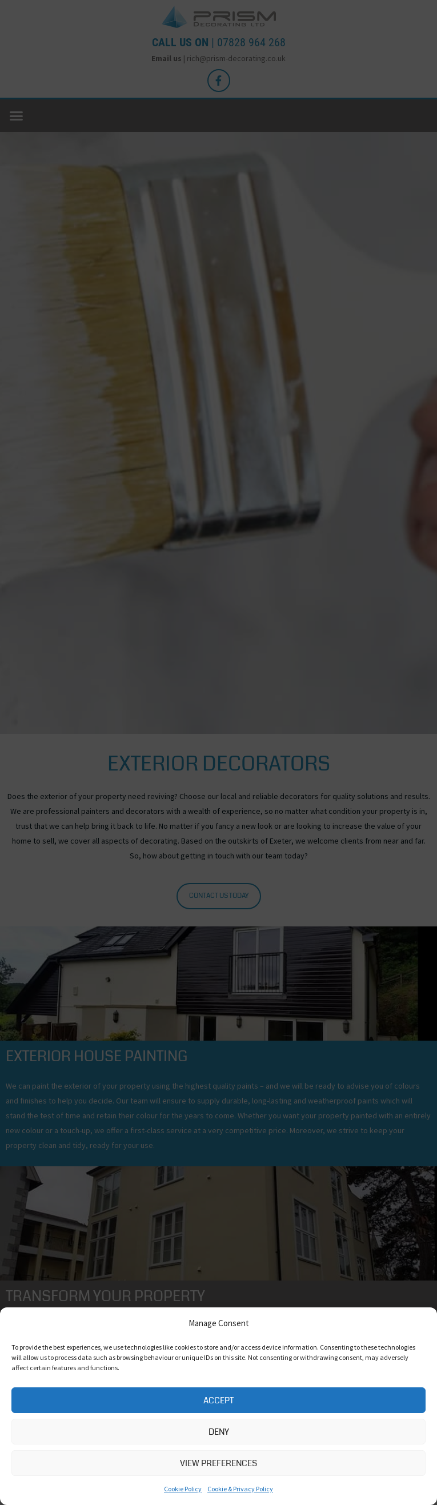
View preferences (218, 1463)
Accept (218, 1400)
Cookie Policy (183, 1488)
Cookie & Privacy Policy (240, 1488)
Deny (219, 1432)
